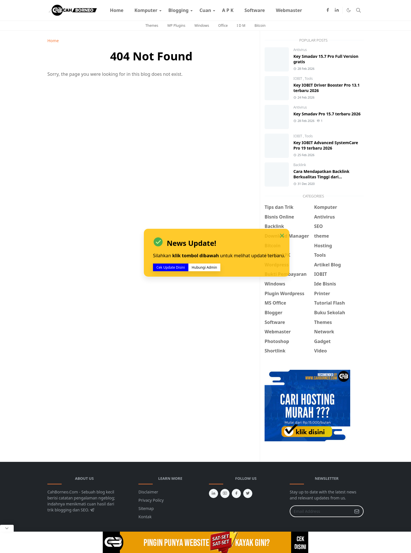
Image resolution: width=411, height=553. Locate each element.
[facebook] (327, 10)
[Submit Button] (356, 511)
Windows (201, 25)
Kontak (145, 516)
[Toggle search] (358, 10)
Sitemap (146, 508)
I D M (241, 25)
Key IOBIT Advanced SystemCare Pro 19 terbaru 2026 (325, 145)
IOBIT (298, 78)
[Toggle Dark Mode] (348, 10)
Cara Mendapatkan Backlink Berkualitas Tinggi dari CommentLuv (321, 177)
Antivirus (300, 49)
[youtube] (224, 493)
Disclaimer (148, 492)
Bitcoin (260, 25)
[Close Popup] (7, 528)
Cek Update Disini (170, 267)
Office (222, 25)
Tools (309, 78)
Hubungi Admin (204, 267)
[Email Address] (320, 511)
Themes (152, 25)
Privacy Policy (151, 500)
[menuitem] (116, 10)
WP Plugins (176, 25)
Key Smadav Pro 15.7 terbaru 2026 (326, 114)
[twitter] (247, 493)
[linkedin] (336, 10)
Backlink (299, 164)
